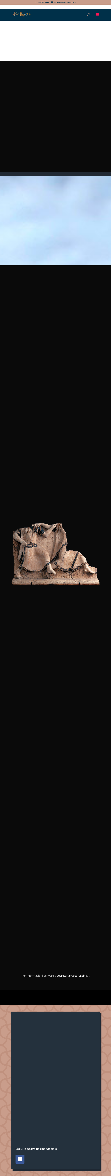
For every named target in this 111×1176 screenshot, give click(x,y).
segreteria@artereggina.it (73, 975)
